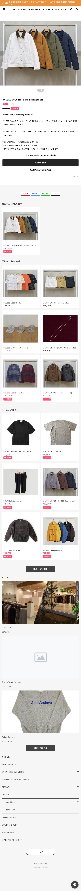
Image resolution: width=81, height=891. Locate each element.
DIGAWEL (6, 787)
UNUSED (6, 795)
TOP (40, 852)
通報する (75, 176)
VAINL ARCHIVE (9, 764)
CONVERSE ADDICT (11, 817)
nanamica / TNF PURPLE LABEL (16, 779)
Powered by (40, 867)
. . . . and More (8, 802)
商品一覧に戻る (40, 569)
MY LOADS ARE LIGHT (12, 840)
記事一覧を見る (40, 748)
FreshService (8, 832)
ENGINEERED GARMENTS (13, 772)
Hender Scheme (9, 810)
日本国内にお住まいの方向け (40, 170)
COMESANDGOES (10, 825)
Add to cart (40, 162)
